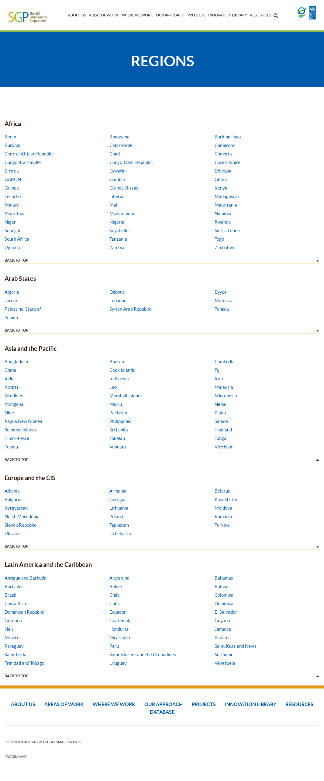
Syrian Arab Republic (130, 309)
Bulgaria (13, 499)
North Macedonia (22, 516)
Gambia (117, 179)
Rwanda (223, 222)
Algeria (12, 292)
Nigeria (116, 222)
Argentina (119, 578)
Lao (113, 387)
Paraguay (14, 646)
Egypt (220, 292)
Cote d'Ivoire (227, 162)
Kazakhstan (226, 499)
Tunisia (222, 309)
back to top (17, 260)
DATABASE (162, 712)
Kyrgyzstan (16, 508)
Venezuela (225, 663)
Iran (219, 378)
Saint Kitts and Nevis (236, 646)
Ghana (221, 179)
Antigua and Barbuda (26, 578)
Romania (223, 516)
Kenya (221, 187)
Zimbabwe (225, 247)
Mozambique (122, 213)
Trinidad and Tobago (24, 663)
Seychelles (120, 230)
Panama (223, 637)
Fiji (218, 370)
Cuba (114, 603)
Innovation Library (227, 15)
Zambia (116, 247)
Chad (114, 153)
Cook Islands (122, 370)
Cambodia (225, 361)
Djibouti (117, 292)
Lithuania (118, 508)
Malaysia (224, 387)
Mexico (12, 637)
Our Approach (170, 15)
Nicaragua (119, 637)
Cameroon (225, 145)
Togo (219, 239)
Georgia (117, 499)
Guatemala (120, 620)
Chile (114, 595)
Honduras (119, 629)
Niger (10, 222)
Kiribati (12, 387)
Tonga (220, 438)
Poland (116, 516)
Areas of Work (103, 15)
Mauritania (226, 204)
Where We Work (137, 15)
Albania (12, 490)
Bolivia (222, 586)
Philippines (120, 421)
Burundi (12, 145)
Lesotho (13, 196)
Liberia (116, 196)
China (10, 370)
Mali (114, 204)
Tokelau (117, 438)
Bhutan (116, 361)
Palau (220, 412)
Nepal (220, 404)
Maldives (14, 395)
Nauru (115, 404)
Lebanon (117, 300)
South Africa (17, 239)
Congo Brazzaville (23, 162)
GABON (13, 179)
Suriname (224, 654)
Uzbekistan (120, 533)
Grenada (13, 620)
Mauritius (14, 213)
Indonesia (119, 378)
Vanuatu (117, 446)
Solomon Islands (21, 429)
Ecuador (117, 612)
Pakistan (118, 412)
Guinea (12, 187)
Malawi (12, 204)
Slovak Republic (20, 525)
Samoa (221, 421)
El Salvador (226, 612)
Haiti (10, 629)
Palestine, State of (23, 309)
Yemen (11, 317)
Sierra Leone (227, 230)
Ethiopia (223, 170)
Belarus (222, 490)
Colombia (224, 595)
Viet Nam (224, 446)
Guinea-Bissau (124, 187)
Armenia (117, 490)
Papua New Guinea (23, 421)
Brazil (10, 595)
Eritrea (12, 170)
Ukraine (13, 533)
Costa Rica (15, 603)
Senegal (12, 230)
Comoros (224, 153)
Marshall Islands (126, 395)
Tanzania (118, 239)
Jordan (11, 300)
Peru (114, 646)
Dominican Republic (24, 612)
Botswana (119, 136)
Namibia (223, 213)
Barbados (14, 586)
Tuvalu (11, 446)
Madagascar (227, 196)
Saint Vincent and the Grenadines (142, 654)
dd (317, 261)
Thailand (223, 429)
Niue (9, 412)
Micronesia (226, 395)
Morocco (223, 300)
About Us (77, 15)
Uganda (12, 247)
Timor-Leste (17, 438)
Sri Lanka (118, 429)
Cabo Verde (121, 145)
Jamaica (223, 629)
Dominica (224, 603)
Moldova (223, 508)
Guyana (222, 620)
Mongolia (14, 404)
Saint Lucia (15, 654)
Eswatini (118, 170)
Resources (260, 15)
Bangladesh (16, 361)
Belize (115, 586)
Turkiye (222, 525)
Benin (10, 136)
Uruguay (118, 663)
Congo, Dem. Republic (131, 162)
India (10, 378)
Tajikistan (119, 525)
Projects (196, 15)
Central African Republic (29, 153)
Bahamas (224, 578)
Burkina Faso (228, 136)
